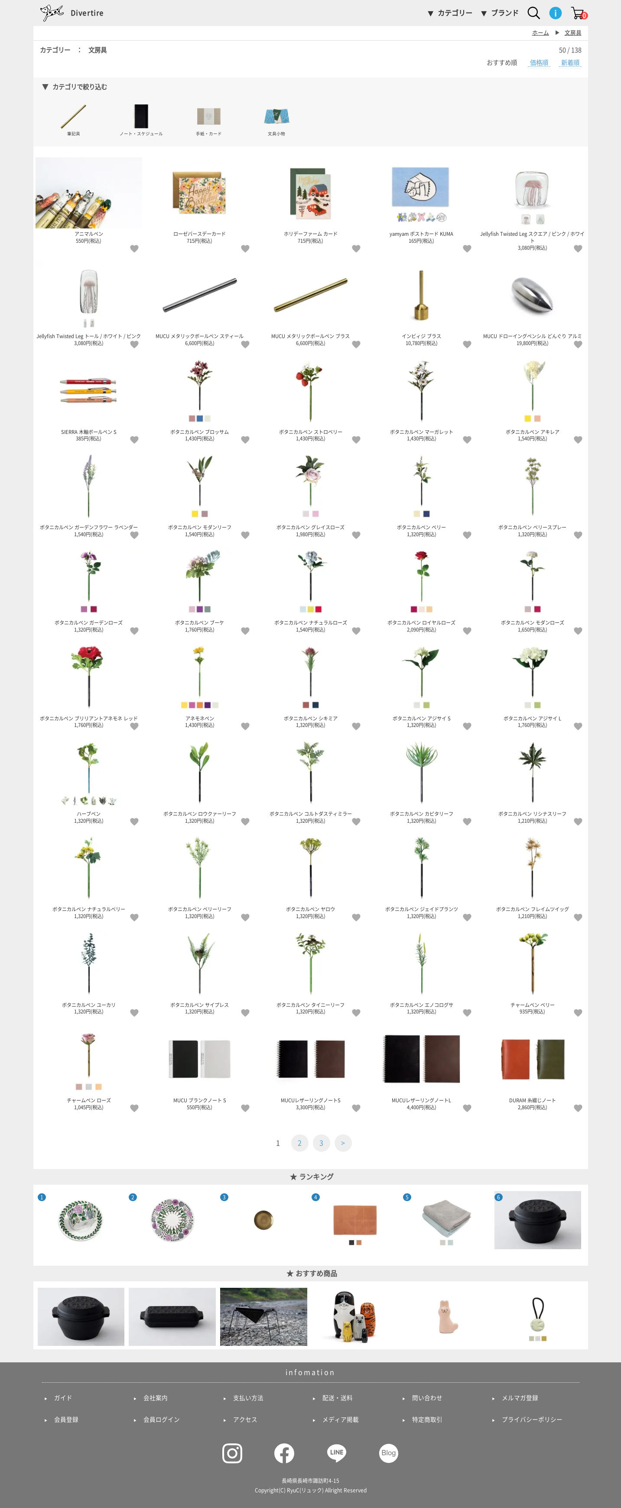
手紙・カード (209, 119)
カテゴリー (455, 13)
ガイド (63, 1398)
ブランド (505, 13)
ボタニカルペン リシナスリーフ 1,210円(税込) (532, 780)
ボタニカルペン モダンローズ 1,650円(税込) (532, 589)
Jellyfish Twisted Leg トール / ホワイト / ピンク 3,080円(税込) (89, 302)
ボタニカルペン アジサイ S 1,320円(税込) (421, 685)
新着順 (570, 62)
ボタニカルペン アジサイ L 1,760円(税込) (532, 685)
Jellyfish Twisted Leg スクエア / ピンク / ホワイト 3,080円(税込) (532, 203)
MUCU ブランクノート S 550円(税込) (199, 1067)
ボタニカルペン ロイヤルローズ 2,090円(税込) (421, 589)
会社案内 (155, 1398)
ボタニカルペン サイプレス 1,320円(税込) (199, 971)
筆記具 (73, 119)
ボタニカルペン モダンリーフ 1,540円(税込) (199, 494)
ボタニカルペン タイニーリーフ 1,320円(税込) (310, 971)
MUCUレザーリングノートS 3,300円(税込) (310, 1067)
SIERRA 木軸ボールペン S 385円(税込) (89, 398)
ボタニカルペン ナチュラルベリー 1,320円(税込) (89, 875)
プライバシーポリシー (532, 1420)
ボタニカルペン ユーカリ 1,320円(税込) (89, 971)
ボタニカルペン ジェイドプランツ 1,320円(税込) (421, 875)
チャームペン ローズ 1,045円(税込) (89, 1067)
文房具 (573, 33)
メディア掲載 (340, 1420)
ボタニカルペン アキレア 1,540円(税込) (532, 398)
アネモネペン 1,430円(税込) (199, 685)
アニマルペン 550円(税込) (89, 200)
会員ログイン (161, 1420)
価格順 (539, 62)
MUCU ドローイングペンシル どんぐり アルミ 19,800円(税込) (532, 302)
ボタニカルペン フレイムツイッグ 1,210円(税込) (532, 875)
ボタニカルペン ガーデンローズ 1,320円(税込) (89, 589)
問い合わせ (427, 1398)
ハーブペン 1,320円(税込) (89, 780)
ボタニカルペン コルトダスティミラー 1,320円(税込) (310, 780)
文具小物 (276, 119)
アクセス (245, 1420)
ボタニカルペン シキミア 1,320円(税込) (310, 685)
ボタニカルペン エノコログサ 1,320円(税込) (421, 971)
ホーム (540, 33)
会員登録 (66, 1420)
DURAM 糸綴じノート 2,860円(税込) (532, 1067)
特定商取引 (427, 1420)
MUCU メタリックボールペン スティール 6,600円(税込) (199, 302)
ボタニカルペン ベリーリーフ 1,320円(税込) (199, 875)
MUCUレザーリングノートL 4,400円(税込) (421, 1067)
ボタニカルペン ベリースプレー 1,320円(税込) (532, 494)
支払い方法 (248, 1398)
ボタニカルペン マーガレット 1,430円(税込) (421, 398)
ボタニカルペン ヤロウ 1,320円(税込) (310, 875)
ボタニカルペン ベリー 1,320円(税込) (421, 494)
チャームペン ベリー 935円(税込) (532, 971)
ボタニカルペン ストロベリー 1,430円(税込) (310, 398)
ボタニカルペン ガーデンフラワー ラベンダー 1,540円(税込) (89, 494)
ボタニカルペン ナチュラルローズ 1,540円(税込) (310, 589)
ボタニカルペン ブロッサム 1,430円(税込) (199, 398)
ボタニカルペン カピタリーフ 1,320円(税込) (421, 780)
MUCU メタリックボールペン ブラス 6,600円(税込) (310, 302)
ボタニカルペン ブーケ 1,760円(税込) (199, 589)
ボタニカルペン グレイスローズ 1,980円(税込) (310, 494)
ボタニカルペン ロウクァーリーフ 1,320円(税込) (199, 780)
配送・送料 (337, 1398)
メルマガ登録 (520, 1398)
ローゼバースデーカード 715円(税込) (199, 200)
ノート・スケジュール (141, 119)
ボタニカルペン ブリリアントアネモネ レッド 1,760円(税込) (89, 685)
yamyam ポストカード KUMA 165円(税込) (421, 200)
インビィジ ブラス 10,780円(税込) (421, 302)
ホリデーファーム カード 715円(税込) (310, 200)
